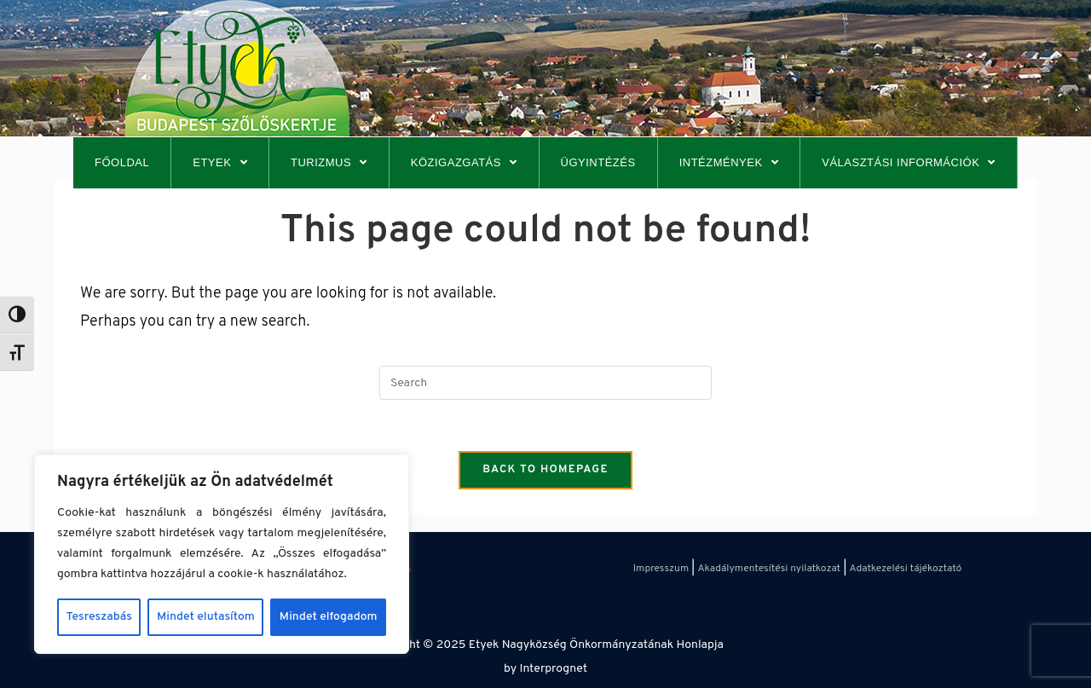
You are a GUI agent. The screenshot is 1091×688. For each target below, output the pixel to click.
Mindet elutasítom (206, 617)
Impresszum (661, 568)
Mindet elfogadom (329, 617)
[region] (221, 554)
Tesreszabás (99, 617)
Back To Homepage (545, 470)
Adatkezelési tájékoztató (906, 568)
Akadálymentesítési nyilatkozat (768, 568)
